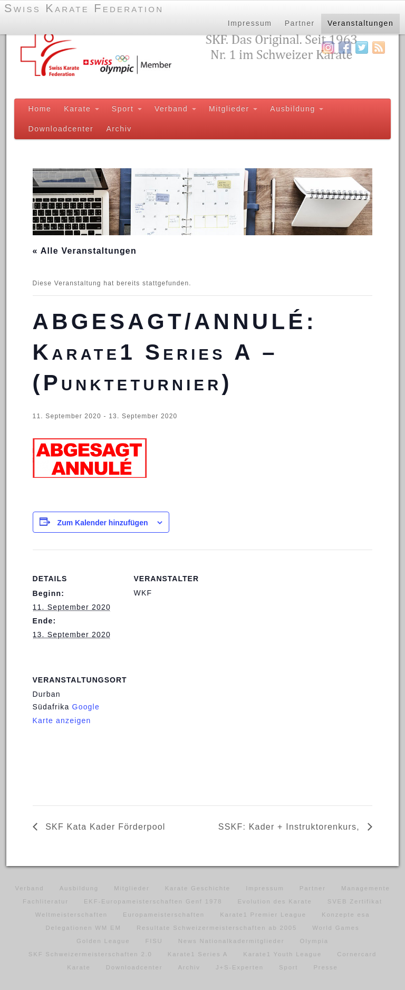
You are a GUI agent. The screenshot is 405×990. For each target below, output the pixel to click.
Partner (299, 23)
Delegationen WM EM (83, 928)
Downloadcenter (61, 128)
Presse (325, 967)
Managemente (365, 888)
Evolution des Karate (274, 901)
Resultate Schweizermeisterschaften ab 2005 (217, 928)
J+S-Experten (240, 967)
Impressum (249, 23)
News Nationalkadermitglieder (231, 941)
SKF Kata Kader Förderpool (104, 826)
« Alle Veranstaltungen (85, 250)
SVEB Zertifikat (354, 901)
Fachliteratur (46, 901)
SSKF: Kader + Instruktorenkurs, (290, 826)
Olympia (314, 941)
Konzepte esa (346, 914)
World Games (335, 928)
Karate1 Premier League (263, 914)
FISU (153, 941)
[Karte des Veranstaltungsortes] (189, 723)
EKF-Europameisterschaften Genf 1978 (153, 901)
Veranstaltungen (360, 23)
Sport (127, 108)
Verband (175, 108)
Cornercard (357, 954)
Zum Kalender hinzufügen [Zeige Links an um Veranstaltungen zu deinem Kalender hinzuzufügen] (102, 522)
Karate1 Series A (198, 954)
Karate (81, 108)
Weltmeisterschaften (71, 914)
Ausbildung (296, 108)
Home (40, 108)
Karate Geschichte (197, 888)
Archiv (119, 128)
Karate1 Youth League (282, 954)
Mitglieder (233, 108)
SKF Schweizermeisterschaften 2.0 (90, 954)
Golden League (103, 941)
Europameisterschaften (164, 914)
